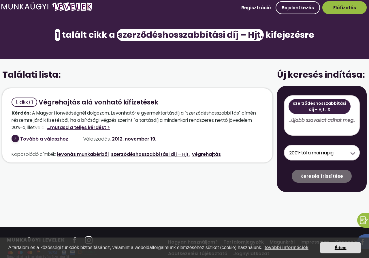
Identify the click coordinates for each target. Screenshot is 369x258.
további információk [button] (286, 247)
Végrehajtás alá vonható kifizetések (85, 102)
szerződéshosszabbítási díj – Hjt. (150, 154)
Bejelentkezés (298, 7)
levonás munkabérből (83, 154)
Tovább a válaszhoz (44, 139)
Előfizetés (344, 7)
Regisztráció (256, 7)
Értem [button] (341, 247)
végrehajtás (206, 154)
